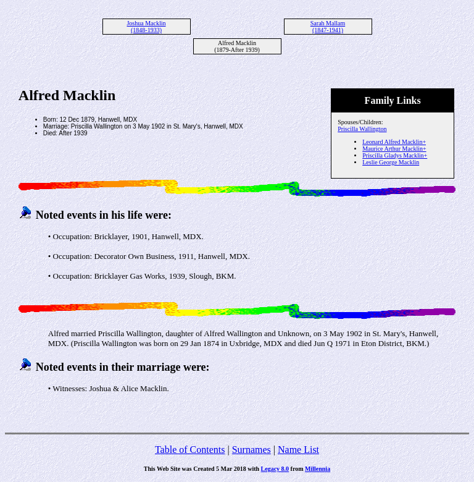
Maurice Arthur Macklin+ (394, 148)
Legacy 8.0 (275, 468)
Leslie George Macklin (390, 162)
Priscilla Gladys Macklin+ (394, 155)
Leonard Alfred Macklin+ (394, 141)
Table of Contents (190, 449)
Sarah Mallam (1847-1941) (327, 26)
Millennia (317, 468)
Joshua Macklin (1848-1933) (146, 26)
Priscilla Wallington (362, 128)
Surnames (251, 449)
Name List (298, 449)
